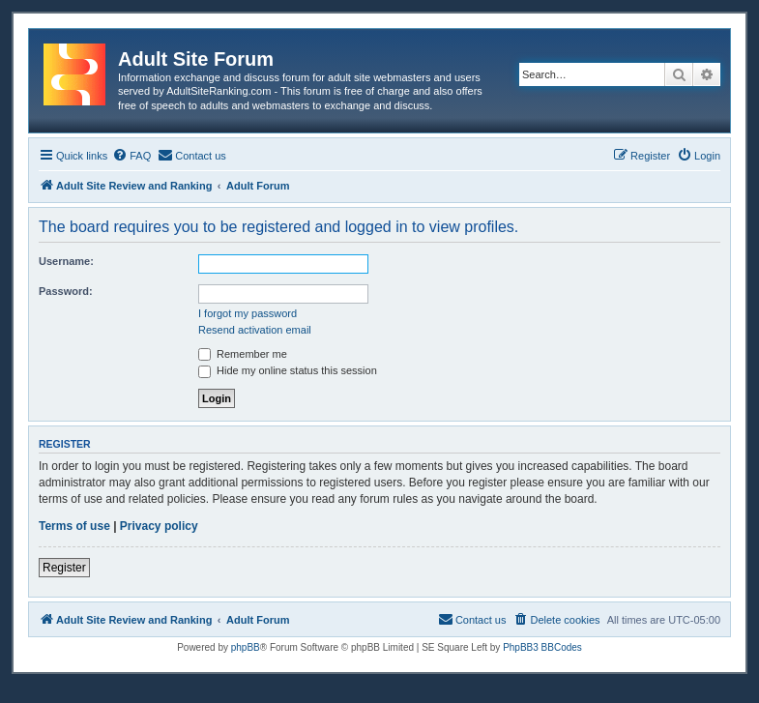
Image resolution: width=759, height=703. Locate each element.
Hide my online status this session (287, 370)
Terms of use (74, 526)
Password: (66, 291)
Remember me (242, 354)
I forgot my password (247, 313)
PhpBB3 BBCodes (542, 647)
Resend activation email (254, 330)
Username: (66, 261)
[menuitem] (131, 155)
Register (64, 567)
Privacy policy (159, 526)
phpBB (245, 647)
